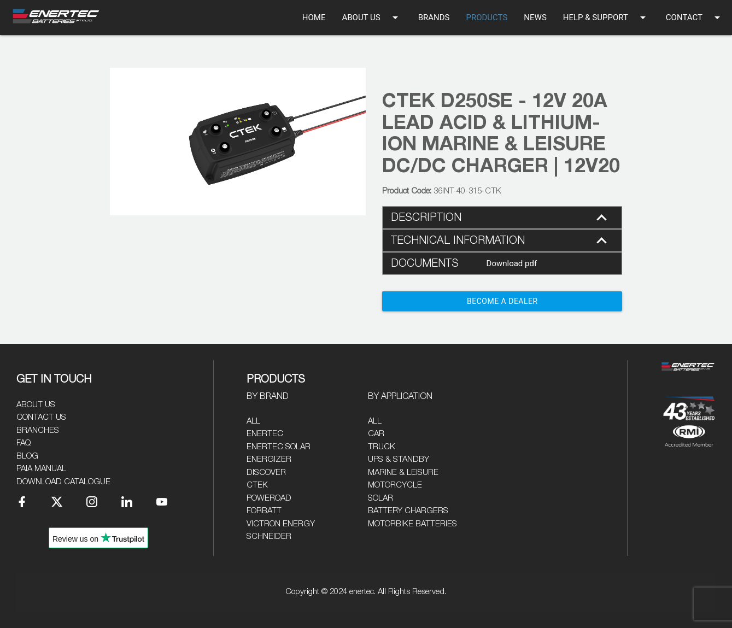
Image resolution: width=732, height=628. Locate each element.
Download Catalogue (63, 482)
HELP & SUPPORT (606, 17)
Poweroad (269, 498)
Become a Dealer (502, 301)
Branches (37, 430)
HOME (314, 17)
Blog (27, 456)
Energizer (269, 459)
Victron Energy (281, 524)
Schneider (269, 536)
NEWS (535, 17)
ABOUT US (371, 17)
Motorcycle (395, 485)
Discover (266, 472)
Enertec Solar (279, 447)
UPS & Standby (398, 459)
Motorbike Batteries (412, 524)
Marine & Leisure (403, 472)
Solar (380, 498)
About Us (35, 405)
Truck (381, 447)
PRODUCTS (486, 17)
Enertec (265, 434)
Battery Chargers (408, 511)
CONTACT (695, 17)
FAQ (23, 443)
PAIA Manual (41, 469)
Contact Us (41, 417)
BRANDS (434, 17)
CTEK (257, 485)
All (253, 421)
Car (376, 434)
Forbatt (264, 511)
